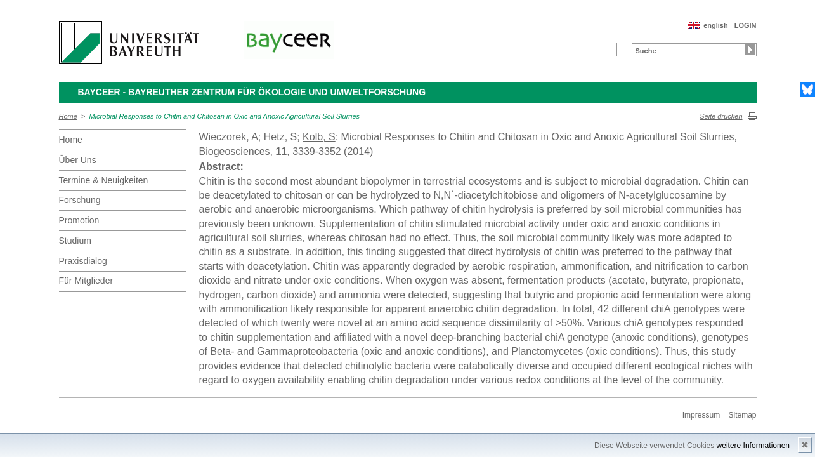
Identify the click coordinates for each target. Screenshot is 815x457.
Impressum (701, 415)
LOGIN (745, 25)
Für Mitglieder (86, 280)
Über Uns (77, 160)
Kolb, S (319, 136)
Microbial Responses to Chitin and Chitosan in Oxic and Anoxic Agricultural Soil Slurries (224, 116)
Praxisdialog (83, 261)
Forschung (80, 200)
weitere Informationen (753, 445)
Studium (75, 240)
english (715, 25)
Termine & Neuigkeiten (103, 180)
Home (68, 116)
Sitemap (742, 415)
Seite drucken (721, 116)
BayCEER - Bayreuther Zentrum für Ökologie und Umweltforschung (252, 92)
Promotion (79, 220)
